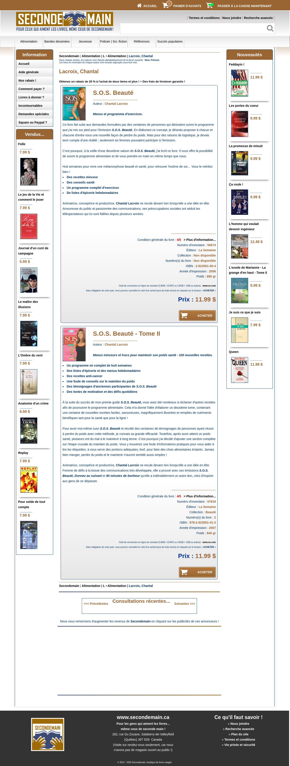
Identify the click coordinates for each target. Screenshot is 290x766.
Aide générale (29, 72)
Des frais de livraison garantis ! (164, 81)
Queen (234, 352)
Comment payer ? (32, 89)
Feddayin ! (236, 64)
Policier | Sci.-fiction (113, 41)
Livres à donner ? (31, 97)
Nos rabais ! (27, 80)
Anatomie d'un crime (33, 403)
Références (142, 41)
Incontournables (31, 105)
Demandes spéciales (34, 114)
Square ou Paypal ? (33, 122)
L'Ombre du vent (30, 355)
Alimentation (28, 41)
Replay (23, 453)
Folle (21, 144)
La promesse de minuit (245, 146)
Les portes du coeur (243, 105)
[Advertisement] (102, 660)
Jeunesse (85, 41)
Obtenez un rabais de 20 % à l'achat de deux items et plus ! (99, 81)
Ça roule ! (236, 184)
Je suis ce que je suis (244, 312)
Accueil (24, 64)
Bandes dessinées (56, 41)
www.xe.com (209, 286)
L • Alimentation (114, 56)
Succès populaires (169, 41)
